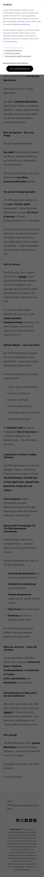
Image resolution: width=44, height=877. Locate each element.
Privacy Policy (11, 41)
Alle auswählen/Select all (20, 68)
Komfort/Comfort (11, 53)
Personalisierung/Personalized (17, 56)
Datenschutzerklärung (20, 24)
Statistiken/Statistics (12, 50)
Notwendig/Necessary (13, 47)
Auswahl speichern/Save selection (15, 63)
